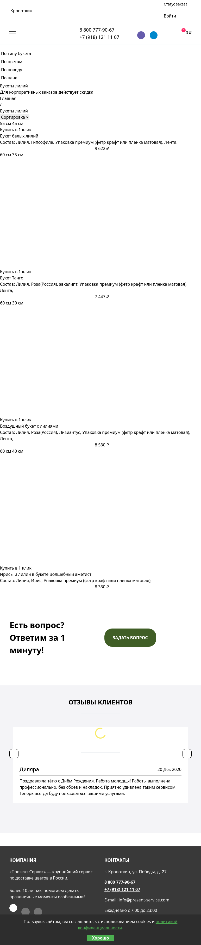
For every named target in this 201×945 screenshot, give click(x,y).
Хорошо (100, 938)
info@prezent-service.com (144, 900)
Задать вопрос (130, 638)
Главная (8, 98)
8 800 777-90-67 (96, 30)
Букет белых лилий (19, 136)
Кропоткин (21, 11)
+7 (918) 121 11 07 (99, 37)
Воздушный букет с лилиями (29, 426)
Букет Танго (11, 278)
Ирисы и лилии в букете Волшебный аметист (45, 574)
